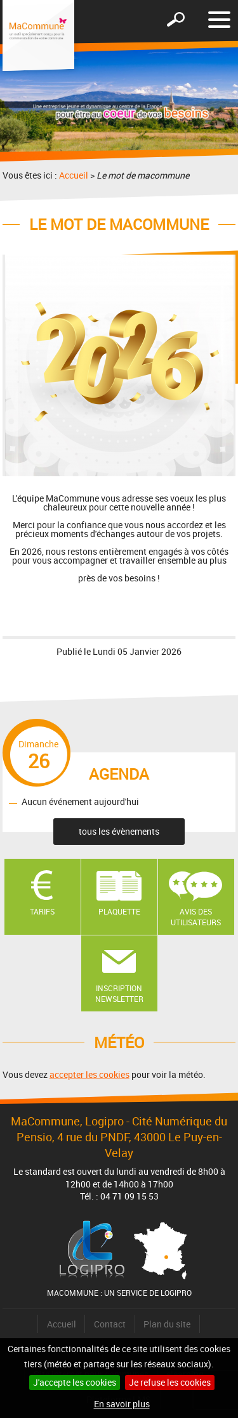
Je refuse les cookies (170, 1382)
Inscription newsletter (119, 993)
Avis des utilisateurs (196, 916)
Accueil (73, 175)
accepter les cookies (89, 1074)
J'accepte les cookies (74, 1382)
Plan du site (166, 1324)
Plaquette (119, 911)
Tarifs (42, 911)
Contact (110, 1324)
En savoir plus (122, 1404)
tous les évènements (119, 831)
